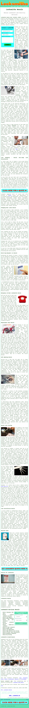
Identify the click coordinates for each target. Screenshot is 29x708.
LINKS (15, 6)
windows (9, 77)
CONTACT (21, 6)
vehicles (22, 99)
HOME (12, 6)
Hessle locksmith (19, 46)
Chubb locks (24, 128)
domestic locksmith (23, 559)
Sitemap (2, 699)
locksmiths (10, 96)
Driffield (25, 677)
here (2, 685)
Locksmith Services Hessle (10, 609)
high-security (12, 79)
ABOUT (18, 6)
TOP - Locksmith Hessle (6, 689)
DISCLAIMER (26, 6)
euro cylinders (12, 129)
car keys (17, 28)
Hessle (9, 195)
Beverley (17, 679)
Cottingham (23, 679)
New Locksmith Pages (7, 699)
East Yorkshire (8, 677)
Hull (20, 677)
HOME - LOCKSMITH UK (14, 695)
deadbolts (10, 132)
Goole (2, 679)
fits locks (3, 106)
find (5, 600)
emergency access (20, 77)
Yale (16, 149)
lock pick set (4, 486)
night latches (4, 129)
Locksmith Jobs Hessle (18, 682)
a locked (18, 83)
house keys (17, 35)
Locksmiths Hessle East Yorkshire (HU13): (11, 17)
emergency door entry (12, 556)
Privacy (27, 699)
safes (5, 111)
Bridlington (11, 679)
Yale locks (19, 133)
